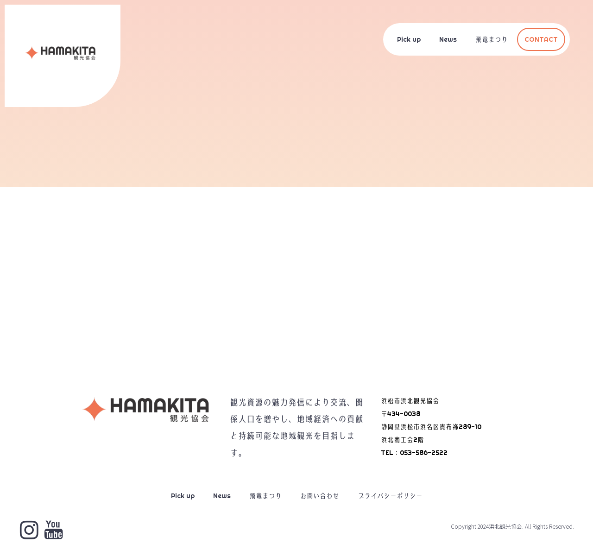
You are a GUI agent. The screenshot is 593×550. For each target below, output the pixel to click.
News (448, 39)
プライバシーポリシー (390, 496)
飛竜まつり (491, 39)
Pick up (409, 39)
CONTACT (541, 39)
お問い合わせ (319, 496)
